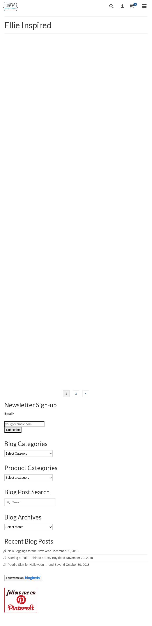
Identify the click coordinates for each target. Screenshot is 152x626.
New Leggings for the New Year (29, 551)
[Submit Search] (7, 502)
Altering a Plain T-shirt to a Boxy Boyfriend (36, 558)
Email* (9, 413)
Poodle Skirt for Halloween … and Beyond (36, 564)
